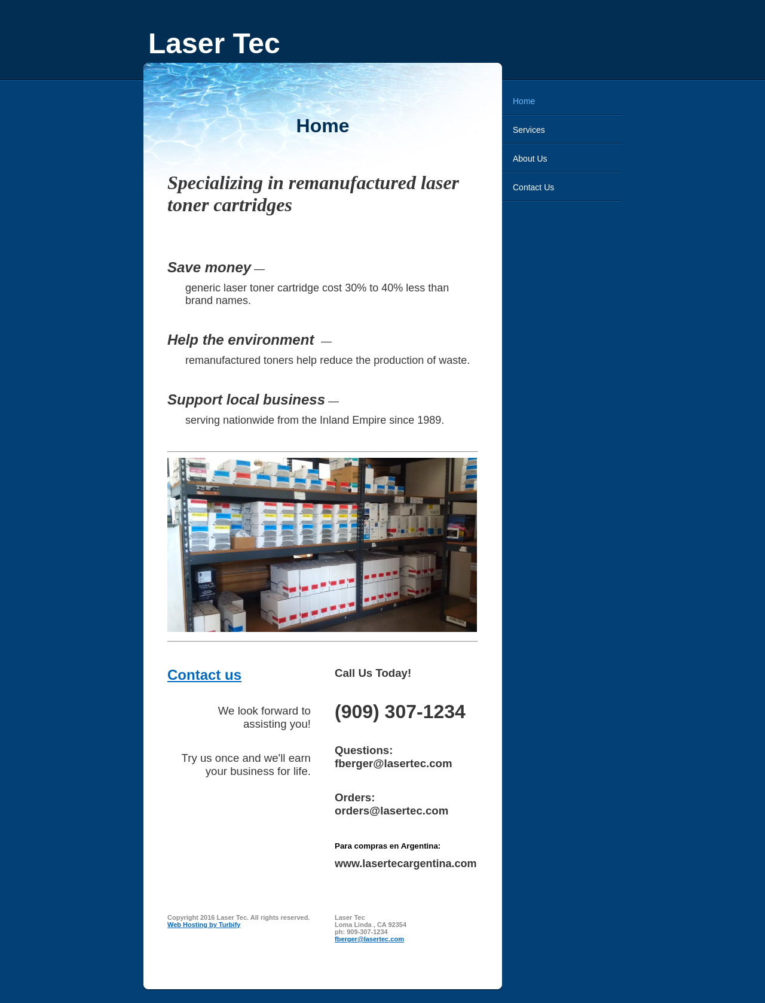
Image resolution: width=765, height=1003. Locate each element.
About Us (530, 158)
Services (529, 130)
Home (524, 101)
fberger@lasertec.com (369, 939)
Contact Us (533, 187)
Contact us (204, 675)
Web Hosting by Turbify (203, 924)
